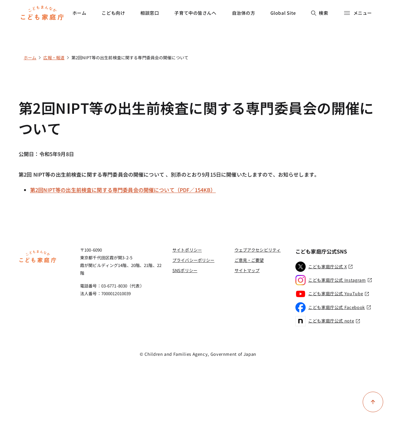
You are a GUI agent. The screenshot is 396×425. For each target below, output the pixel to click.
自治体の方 (243, 13)
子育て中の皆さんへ (195, 13)
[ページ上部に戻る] (373, 402)
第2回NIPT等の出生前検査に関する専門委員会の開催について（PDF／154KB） (123, 190)
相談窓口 (149, 13)
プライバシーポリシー (193, 260)
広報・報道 (53, 57)
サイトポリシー (187, 250)
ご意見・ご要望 (249, 260)
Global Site (283, 13)
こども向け (113, 13)
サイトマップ (247, 270)
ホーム (79, 13)
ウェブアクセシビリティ (258, 250)
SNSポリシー (184, 270)
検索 (319, 13)
